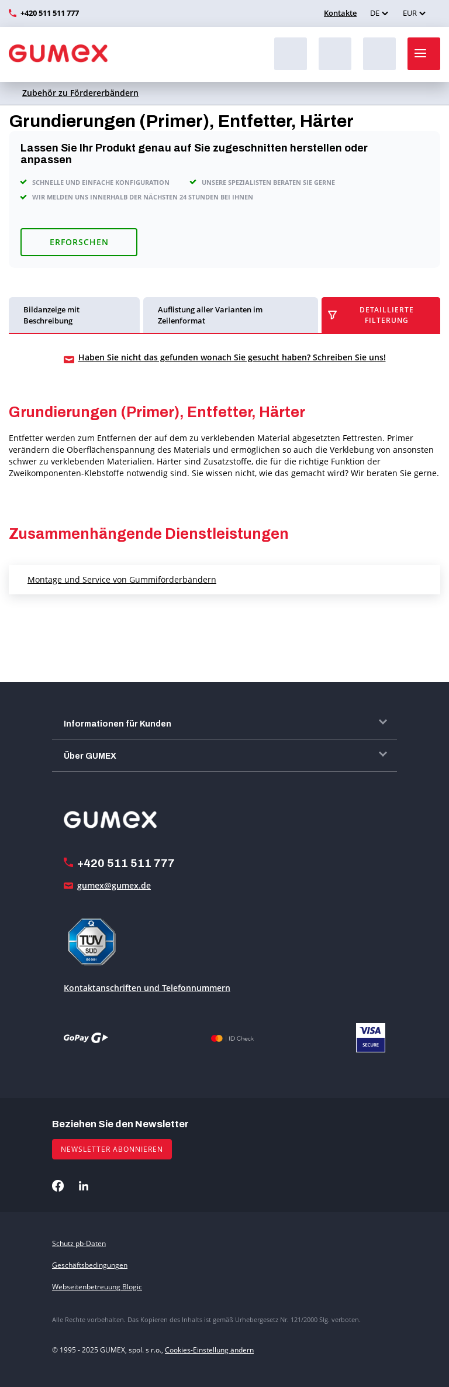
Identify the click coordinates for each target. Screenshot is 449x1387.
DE (374, 13)
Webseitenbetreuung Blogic (97, 1287)
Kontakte (339, 13)
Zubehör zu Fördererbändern (80, 92)
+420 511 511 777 (49, 13)
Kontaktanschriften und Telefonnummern (147, 987)
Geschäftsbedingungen (89, 1265)
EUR (410, 13)
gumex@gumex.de (114, 885)
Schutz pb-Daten (79, 1243)
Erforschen (79, 241)
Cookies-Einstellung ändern (209, 1350)
